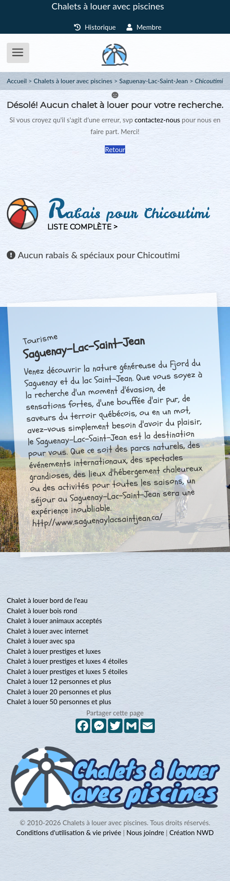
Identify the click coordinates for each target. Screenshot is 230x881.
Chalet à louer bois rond (42, 611)
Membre (143, 27)
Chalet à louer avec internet (47, 631)
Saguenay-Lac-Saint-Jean (153, 81)
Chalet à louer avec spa (41, 641)
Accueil (17, 81)
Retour (115, 149)
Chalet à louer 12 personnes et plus (59, 681)
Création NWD (191, 832)
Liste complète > (82, 227)
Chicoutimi (209, 81)
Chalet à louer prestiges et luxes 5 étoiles (67, 671)
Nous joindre (145, 832)
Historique (95, 27)
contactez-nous (157, 120)
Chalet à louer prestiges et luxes (54, 651)
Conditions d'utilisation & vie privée (68, 832)
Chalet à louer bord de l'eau (47, 600)
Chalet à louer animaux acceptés (54, 620)
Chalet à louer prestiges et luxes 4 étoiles (67, 661)
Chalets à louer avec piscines (108, 5)
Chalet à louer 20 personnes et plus (59, 692)
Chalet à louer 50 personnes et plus (59, 701)
